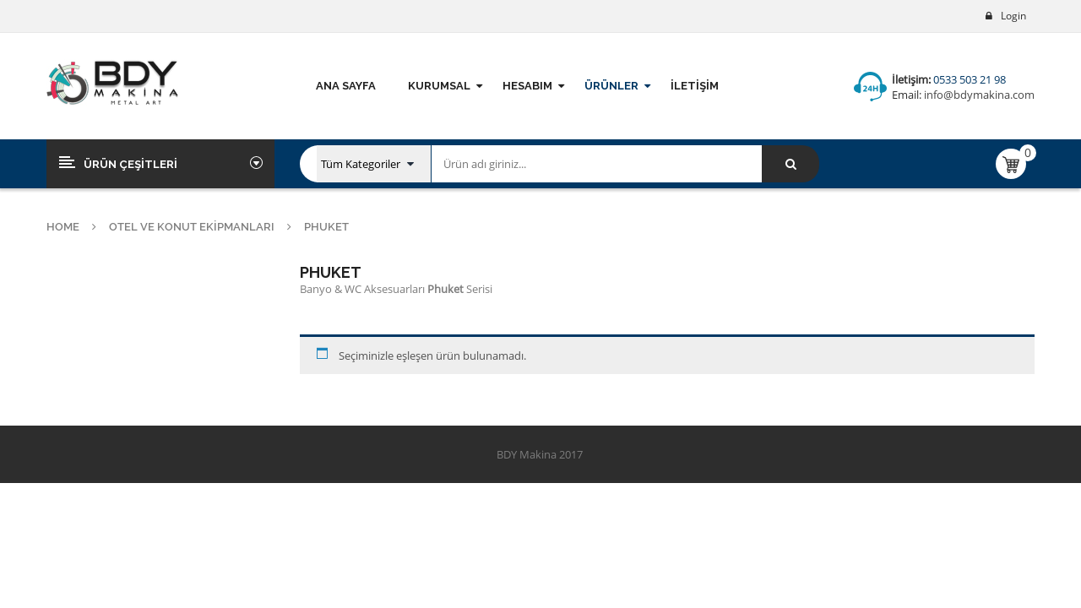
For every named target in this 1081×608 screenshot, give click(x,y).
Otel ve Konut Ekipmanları (191, 226)
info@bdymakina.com (978, 94)
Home (62, 226)
